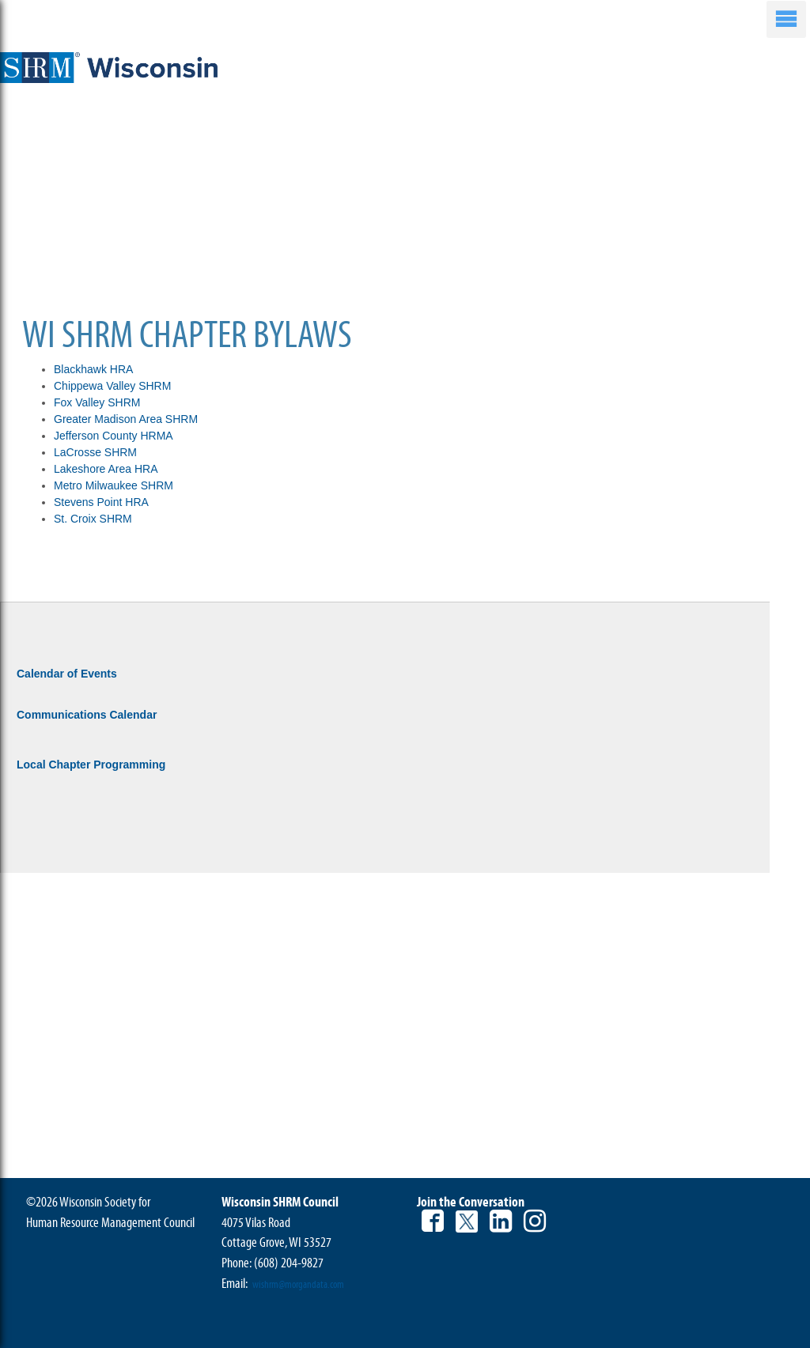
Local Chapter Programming (91, 764)
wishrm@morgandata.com (298, 1284)
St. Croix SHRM (93, 518)
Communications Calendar (87, 714)
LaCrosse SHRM (95, 452)
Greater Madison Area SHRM (126, 419)
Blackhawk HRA (93, 369)
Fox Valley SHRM (97, 402)
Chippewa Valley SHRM (112, 385)
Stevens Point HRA (101, 502)
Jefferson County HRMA (113, 435)
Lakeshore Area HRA (106, 469)
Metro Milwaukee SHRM (115, 485)
